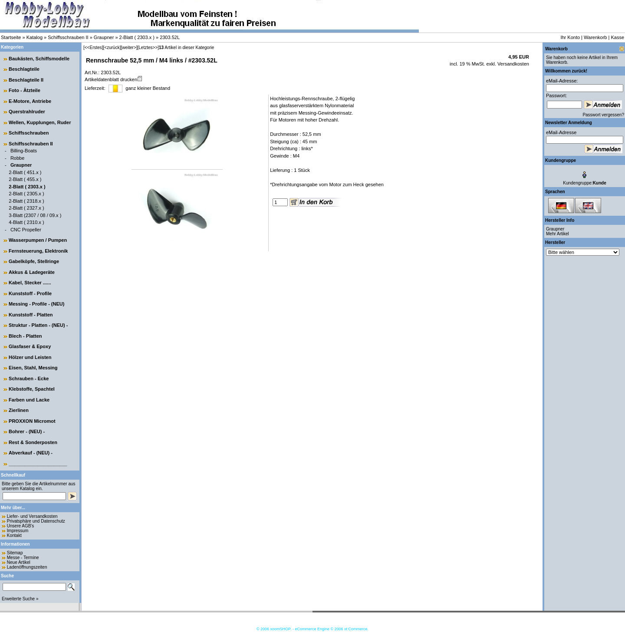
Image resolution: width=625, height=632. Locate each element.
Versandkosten (512, 63)
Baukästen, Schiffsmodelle (39, 58)
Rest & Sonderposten (33, 442)
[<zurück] (112, 47)
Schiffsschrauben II (68, 37)
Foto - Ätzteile (24, 90)
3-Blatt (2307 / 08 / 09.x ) (35, 215)
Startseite (11, 37)
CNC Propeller (25, 229)
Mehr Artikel (557, 233)
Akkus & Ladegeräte (32, 272)
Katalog (34, 37)
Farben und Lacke (29, 399)
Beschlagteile (24, 69)
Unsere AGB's (20, 525)
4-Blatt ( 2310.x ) (26, 222)
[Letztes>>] (148, 47)
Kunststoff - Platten (31, 314)
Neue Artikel (18, 562)
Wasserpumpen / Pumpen (38, 240)
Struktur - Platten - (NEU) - (38, 325)
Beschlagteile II (26, 79)
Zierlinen (19, 410)
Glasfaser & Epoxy (30, 346)
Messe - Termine (23, 557)
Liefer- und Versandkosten (32, 516)
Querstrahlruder (27, 111)
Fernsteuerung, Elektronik (38, 250)
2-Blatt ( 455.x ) (25, 179)
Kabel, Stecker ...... (30, 282)
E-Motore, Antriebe (30, 101)
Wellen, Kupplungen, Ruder (40, 122)
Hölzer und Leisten (30, 357)
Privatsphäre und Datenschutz (36, 521)
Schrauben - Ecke (29, 378)
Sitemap (15, 552)
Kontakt (14, 535)
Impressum (17, 530)
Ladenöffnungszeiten (27, 567)
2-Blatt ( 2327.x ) (26, 208)
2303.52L (170, 37)
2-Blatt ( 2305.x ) (26, 193)
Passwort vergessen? (603, 114)
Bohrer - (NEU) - (27, 431)
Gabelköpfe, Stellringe (34, 261)
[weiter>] (129, 47)
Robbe (17, 158)
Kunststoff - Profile (30, 293)
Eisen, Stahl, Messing (33, 367)
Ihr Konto (570, 37)
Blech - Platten (25, 336)
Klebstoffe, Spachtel (32, 389)
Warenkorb (595, 37)
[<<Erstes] (93, 47)
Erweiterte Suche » (20, 598)
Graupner (104, 37)
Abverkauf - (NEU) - (31, 452)
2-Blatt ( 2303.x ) (137, 37)
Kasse (617, 37)
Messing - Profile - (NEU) (36, 303)
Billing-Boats (23, 150)
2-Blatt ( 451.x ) (25, 172)
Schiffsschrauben (29, 132)
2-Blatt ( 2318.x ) (26, 201)
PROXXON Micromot (32, 421)
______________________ (38, 463)
